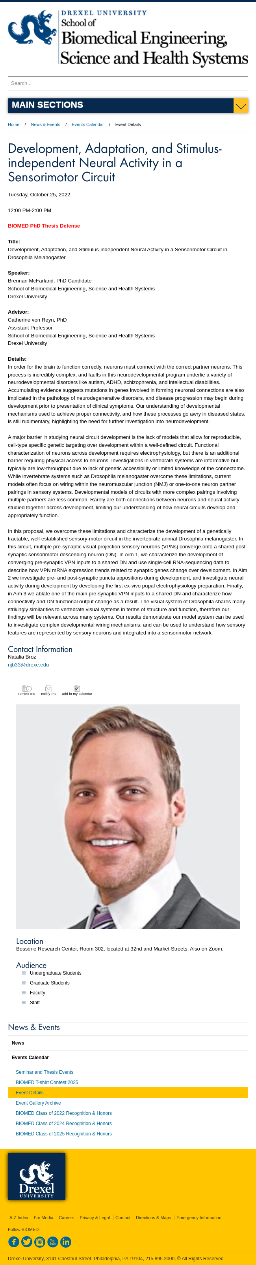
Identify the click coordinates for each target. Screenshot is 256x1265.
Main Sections (47, 104)
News (18, 1043)
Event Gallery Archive (38, 1103)
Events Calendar (88, 124)
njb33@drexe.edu (28, 665)
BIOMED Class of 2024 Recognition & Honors (64, 1123)
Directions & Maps (153, 1217)
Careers (66, 1217)
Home (13, 124)
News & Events (46, 124)
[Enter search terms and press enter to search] (128, 83)
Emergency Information (198, 1217)
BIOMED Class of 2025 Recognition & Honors (64, 1134)
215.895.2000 (159, 1258)
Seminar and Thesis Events (45, 1072)
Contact (122, 1217)
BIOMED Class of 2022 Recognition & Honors (64, 1113)
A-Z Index (18, 1217)
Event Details (30, 1093)
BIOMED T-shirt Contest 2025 (47, 1082)
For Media (44, 1217)
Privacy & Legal (95, 1217)
